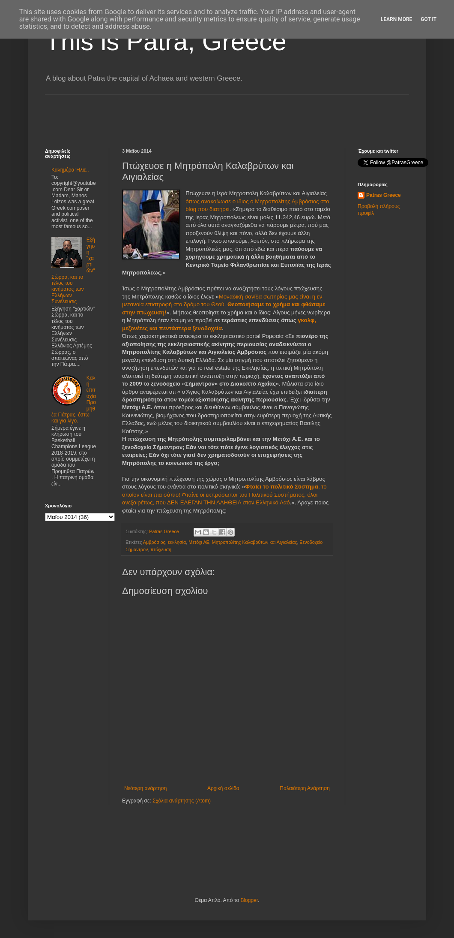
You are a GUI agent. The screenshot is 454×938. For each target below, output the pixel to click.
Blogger (249, 900)
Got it (428, 19)
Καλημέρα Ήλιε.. (70, 170)
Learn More (396, 19)
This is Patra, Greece (166, 41)
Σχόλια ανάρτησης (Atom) (181, 801)
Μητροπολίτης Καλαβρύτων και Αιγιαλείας (254, 542)
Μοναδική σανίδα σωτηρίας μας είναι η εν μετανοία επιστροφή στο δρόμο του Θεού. (223, 304)
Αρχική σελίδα (223, 788)
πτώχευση (160, 549)
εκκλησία (177, 542)
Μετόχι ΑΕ (198, 542)
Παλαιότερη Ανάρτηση (305, 788)
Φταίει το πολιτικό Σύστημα (281, 486)
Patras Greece (383, 195)
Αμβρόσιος (154, 542)
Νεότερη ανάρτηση (145, 788)
